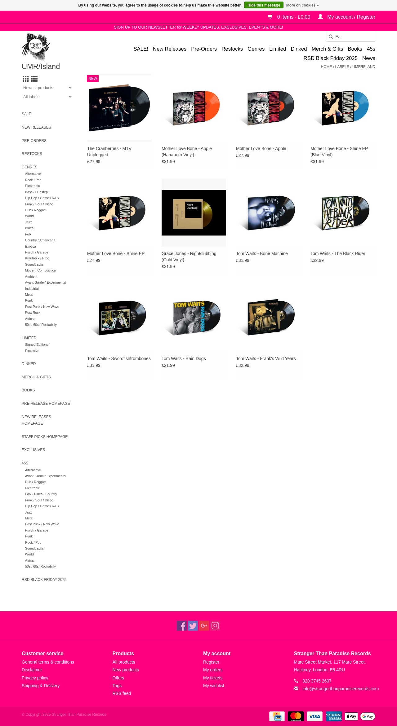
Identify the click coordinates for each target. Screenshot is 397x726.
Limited (277, 49)
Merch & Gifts (327, 49)
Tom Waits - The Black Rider (337, 253)
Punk (29, 300)
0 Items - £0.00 (290, 17)
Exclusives (33, 450)
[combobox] (350, 37)
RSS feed (122, 693)
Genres (256, 49)
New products (126, 669)
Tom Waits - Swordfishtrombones (119, 358)
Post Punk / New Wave (42, 306)
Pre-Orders (204, 49)
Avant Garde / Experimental (45, 282)
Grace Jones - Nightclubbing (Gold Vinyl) (189, 256)
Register (211, 662)
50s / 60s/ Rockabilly (40, 566)
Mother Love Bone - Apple (261, 148)
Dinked (299, 49)
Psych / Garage (36, 252)
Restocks (232, 49)
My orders (212, 669)
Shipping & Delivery (41, 685)
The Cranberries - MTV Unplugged (109, 151)
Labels (342, 67)
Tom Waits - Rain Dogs (184, 358)
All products (124, 662)
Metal (29, 294)
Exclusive (32, 351)
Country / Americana (40, 240)
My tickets (212, 677)
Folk (28, 234)
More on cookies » (302, 5)
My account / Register (346, 17)
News (368, 58)
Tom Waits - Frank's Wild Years (266, 358)
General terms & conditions (48, 662)
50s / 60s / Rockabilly (41, 324)
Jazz (28, 222)
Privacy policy (35, 677)
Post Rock (32, 312)
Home (326, 67)
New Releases (169, 49)
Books (355, 49)
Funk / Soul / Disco (39, 204)
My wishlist (213, 685)
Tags (117, 685)
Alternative (33, 174)
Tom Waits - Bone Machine (262, 253)
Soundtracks (34, 264)
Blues (29, 228)
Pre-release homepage (46, 403)
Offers (118, 677)
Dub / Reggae (35, 210)
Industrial (32, 288)
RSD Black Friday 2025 (331, 58)
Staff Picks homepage (45, 437)
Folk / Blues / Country (41, 494)
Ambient (31, 276)
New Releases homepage (36, 420)
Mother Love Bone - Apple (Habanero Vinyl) (187, 151)
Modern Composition (40, 270)
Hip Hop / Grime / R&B (42, 198)
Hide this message (264, 5)
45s (371, 49)
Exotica (30, 246)
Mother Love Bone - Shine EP (116, 253)
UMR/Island (363, 67)
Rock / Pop (33, 180)
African (30, 319)
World (29, 216)
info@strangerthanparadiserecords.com (340, 688)
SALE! (140, 49)
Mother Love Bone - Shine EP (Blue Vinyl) (339, 151)
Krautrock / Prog (37, 258)
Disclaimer (32, 669)
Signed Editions (36, 344)
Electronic (32, 186)
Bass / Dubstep (36, 192)
